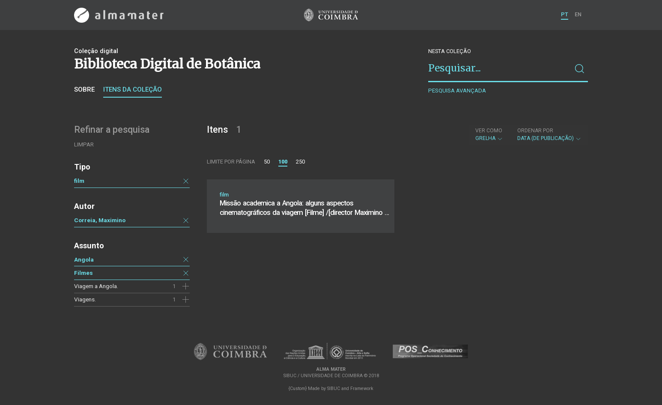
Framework (361, 388)
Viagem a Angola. (96, 286)
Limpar (84, 144)
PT (564, 14)
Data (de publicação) (549, 134)
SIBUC (333, 388)
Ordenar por (535, 131)
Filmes (83, 272)
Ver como (488, 131)
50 (267, 161)
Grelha (489, 134)
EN (578, 14)
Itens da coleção (132, 89)
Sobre (84, 89)
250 (300, 161)
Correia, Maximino (99, 220)
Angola (84, 259)
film (79, 180)
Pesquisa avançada (457, 90)
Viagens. (85, 299)
